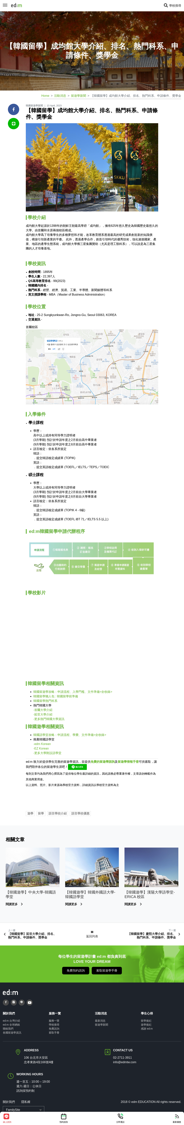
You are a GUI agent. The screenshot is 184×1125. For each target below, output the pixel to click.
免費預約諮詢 (76, 970)
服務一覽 (54, 1020)
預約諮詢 (64, 1118)
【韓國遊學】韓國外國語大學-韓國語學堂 (90, 894)
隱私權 (25, 1101)
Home (45, 95)
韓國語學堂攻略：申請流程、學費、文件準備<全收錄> (69, 734)
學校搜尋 (172, 5)
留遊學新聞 (78, 95)
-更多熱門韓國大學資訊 (48, 719)
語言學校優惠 (80, 813)
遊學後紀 (146, 1024)
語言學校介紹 (58, 813)
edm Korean (42, 744)
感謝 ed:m (147, 1028)
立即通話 (120, 1118)
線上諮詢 (7, 1118)
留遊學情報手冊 (128, 761)
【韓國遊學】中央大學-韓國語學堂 (31, 894)
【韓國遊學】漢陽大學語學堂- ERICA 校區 (149, 894)
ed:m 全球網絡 (11, 1024)
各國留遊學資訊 (12, 1032)
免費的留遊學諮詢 (103, 761)
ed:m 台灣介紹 (11, 1020)
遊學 (30, 813)
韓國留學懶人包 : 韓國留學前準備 (55, 696)
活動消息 (60, 95)
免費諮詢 (54, 1028)
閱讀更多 (12, 904)
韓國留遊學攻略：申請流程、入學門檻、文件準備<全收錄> (72, 691)
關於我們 (9, 1101)
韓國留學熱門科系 (45, 700)
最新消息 (100, 1020)
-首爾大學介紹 (42, 710)
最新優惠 (177, 1118)
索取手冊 (54, 1032)
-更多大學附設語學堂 (47, 753)
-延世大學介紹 (42, 714)
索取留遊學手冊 (106, 970)
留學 (41, 813)
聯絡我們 (8, 1028)
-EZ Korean (41, 748)
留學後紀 (146, 1020)
